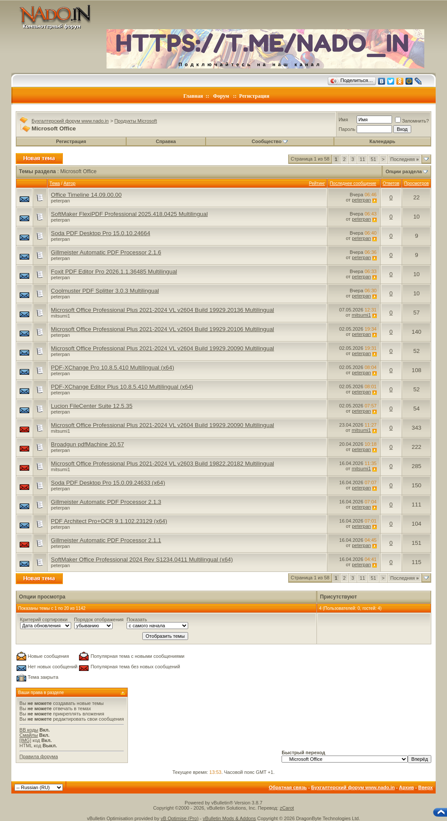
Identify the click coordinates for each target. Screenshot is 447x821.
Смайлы (29, 735)
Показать (137, 619)
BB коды (29, 729)
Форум (221, 96)
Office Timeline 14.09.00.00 (86, 195)
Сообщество (270, 141)
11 (362, 159)
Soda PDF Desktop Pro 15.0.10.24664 (100, 233)
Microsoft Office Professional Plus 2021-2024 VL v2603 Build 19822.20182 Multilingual (162, 463)
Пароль (347, 129)
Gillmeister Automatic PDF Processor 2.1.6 (106, 252)
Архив (406, 787)
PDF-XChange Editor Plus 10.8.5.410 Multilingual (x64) (122, 386)
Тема (55, 183)
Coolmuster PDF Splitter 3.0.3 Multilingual (105, 290)
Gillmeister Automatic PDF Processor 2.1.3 (106, 502)
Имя (343, 119)
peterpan (60, 200)
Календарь (382, 141)
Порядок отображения (99, 619)
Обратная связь (288, 787)
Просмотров (416, 183)
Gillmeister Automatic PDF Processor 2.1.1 (106, 540)
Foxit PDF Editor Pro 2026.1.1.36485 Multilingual (114, 271)
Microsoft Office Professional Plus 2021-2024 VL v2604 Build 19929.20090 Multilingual (162, 348)
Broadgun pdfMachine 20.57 (87, 444)
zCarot (287, 808)
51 (373, 159)
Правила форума (39, 756)
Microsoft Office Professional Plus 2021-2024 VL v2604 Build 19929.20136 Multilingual (162, 310)
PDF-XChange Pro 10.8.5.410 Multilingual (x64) (112, 367)
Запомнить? (412, 120)
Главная (193, 96)
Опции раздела (403, 171)
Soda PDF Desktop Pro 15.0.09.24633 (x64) (108, 482)
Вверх (425, 787)
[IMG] (25, 740)
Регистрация (254, 96)
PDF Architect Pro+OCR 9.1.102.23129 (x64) (109, 521)
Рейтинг (317, 183)
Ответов (391, 183)
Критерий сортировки (44, 619)
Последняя (404, 159)
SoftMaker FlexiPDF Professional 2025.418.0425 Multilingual (129, 214)
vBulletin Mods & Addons (229, 818)
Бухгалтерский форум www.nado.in (70, 120)
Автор (69, 183)
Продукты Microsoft (135, 120)
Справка (166, 141)
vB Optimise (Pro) (180, 818)
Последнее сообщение (353, 183)
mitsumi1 (60, 315)
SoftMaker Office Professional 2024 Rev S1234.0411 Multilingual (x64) (142, 559)
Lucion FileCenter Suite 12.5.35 (92, 406)
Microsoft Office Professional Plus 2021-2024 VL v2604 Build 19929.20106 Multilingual (162, 329)
